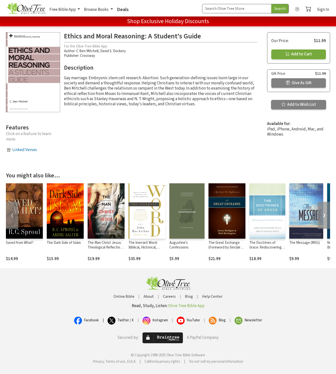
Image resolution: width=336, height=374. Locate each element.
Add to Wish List (298, 105)
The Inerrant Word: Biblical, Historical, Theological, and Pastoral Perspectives (145, 249)
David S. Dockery (113, 51)
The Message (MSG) (304, 242)
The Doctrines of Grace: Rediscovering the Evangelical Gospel (266, 247)
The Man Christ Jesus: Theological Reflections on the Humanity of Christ (106, 249)
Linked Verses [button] (24, 150)
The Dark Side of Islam (64, 242)
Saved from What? (19, 242)
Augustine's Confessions (179, 245)
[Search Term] (237, 8)
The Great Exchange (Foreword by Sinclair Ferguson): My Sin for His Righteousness (224, 249)
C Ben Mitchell (87, 51)
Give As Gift (299, 83)
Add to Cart (298, 54)
